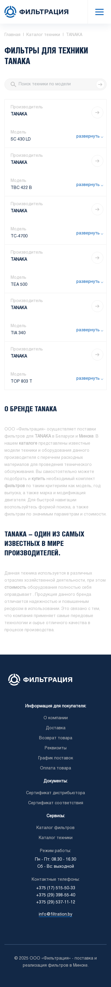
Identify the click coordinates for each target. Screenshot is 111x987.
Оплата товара (55, 768)
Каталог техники (56, 838)
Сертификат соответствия (55, 803)
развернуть (88, 136)
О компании (56, 718)
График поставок (55, 758)
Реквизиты (56, 748)
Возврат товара (55, 738)
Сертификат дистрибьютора (55, 793)
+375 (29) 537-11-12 (55, 902)
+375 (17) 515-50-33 (55, 888)
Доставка (55, 728)
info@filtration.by (55, 914)
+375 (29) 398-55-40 (55, 895)
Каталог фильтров (55, 828)
